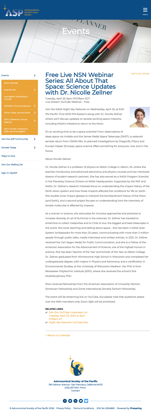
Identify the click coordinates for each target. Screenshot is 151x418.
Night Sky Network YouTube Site (68, 322)
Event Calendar (11, 83)
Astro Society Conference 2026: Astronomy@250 (16, 130)
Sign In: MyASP (9, 173)
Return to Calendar (58, 335)
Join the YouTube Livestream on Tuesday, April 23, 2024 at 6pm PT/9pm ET (68, 316)
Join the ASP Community (19, 139)
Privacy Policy (63, 408)
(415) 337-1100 (72, 387)
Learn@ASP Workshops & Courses (16, 97)
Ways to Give (8, 156)
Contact (75, 390)
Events (19, 75)
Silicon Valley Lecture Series (21, 112)
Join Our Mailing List (12, 164)
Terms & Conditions (83, 408)
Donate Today (19, 148)
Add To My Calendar (140, 73)
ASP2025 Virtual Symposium (21, 106)
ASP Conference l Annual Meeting (21, 120)
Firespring (136, 408)
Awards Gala (21, 90)
